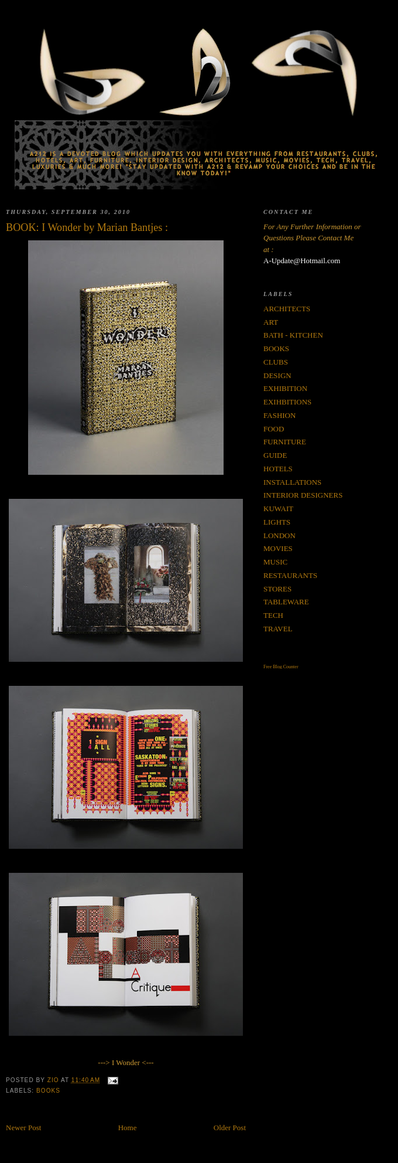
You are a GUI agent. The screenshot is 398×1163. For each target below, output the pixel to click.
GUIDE (275, 455)
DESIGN (277, 375)
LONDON (279, 535)
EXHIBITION (285, 388)
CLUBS (275, 362)
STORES (277, 588)
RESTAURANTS (290, 575)
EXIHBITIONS (287, 401)
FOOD (273, 428)
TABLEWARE (286, 601)
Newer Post (23, 1127)
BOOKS (48, 1090)
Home (127, 1127)
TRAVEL (278, 628)
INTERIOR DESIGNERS (302, 495)
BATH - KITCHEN (293, 335)
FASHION (279, 415)
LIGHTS (276, 522)
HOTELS (278, 468)
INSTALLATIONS (292, 482)
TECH (273, 615)
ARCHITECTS (286, 308)
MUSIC (275, 561)
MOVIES (278, 548)
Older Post (230, 1127)
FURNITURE (284, 441)
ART (270, 322)
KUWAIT (278, 508)
